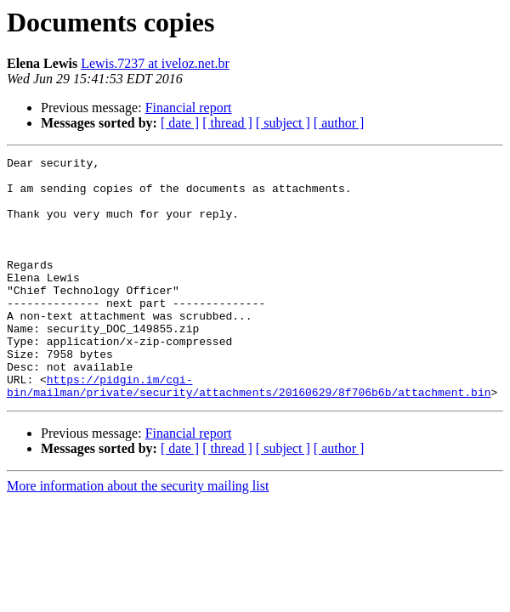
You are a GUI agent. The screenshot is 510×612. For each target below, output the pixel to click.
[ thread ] (227, 123)
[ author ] (339, 123)
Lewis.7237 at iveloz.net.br (155, 63)
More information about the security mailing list (138, 534)
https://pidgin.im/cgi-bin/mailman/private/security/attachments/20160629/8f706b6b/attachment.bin (248, 432)
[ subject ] (283, 123)
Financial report (188, 107)
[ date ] (180, 123)
